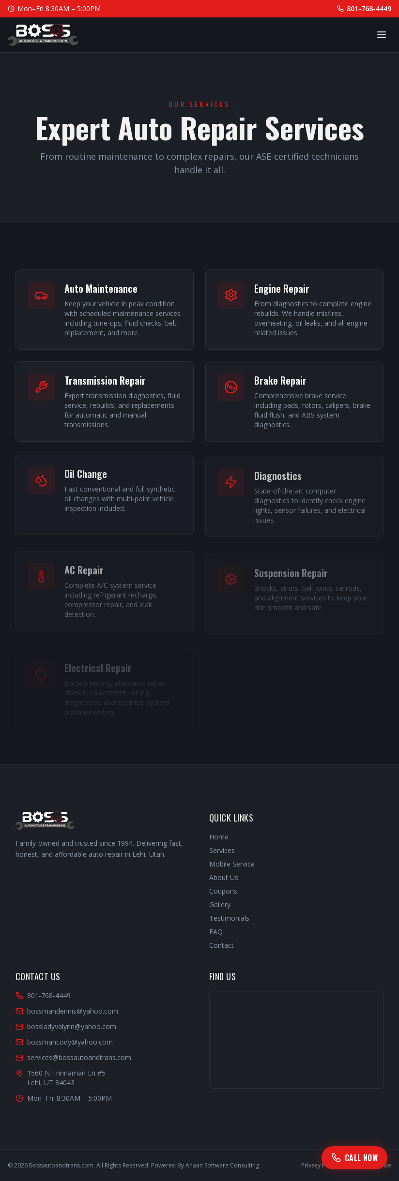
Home (219, 836)
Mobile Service (232, 863)
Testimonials (229, 918)
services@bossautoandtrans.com (73, 1057)
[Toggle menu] (381, 35)
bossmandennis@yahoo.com (66, 1011)
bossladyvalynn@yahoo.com (65, 1026)
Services (222, 850)
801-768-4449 (364, 8)
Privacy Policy (319, 1165)
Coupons (223, 891)
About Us (223, 877)
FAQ (216, 931)
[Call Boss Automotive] (354, 1157)
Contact (221, 945)
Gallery (219, 904)
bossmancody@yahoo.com (64, 1041)
